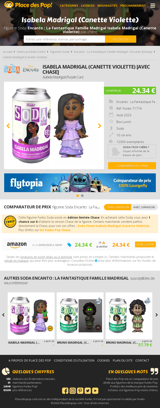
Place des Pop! (28, 5)
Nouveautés (107, 6)
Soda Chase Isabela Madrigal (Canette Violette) (114, 226)
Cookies (103, 360)
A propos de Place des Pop (30, 360)
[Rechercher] (120, 39)
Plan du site (122, 360)
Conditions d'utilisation (74, 360)
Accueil (7, 52)
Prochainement (133, 6)
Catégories (69, 6)
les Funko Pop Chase (55, 230)
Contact (142, 360)
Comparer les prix (132, 166)
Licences (88, 6)
